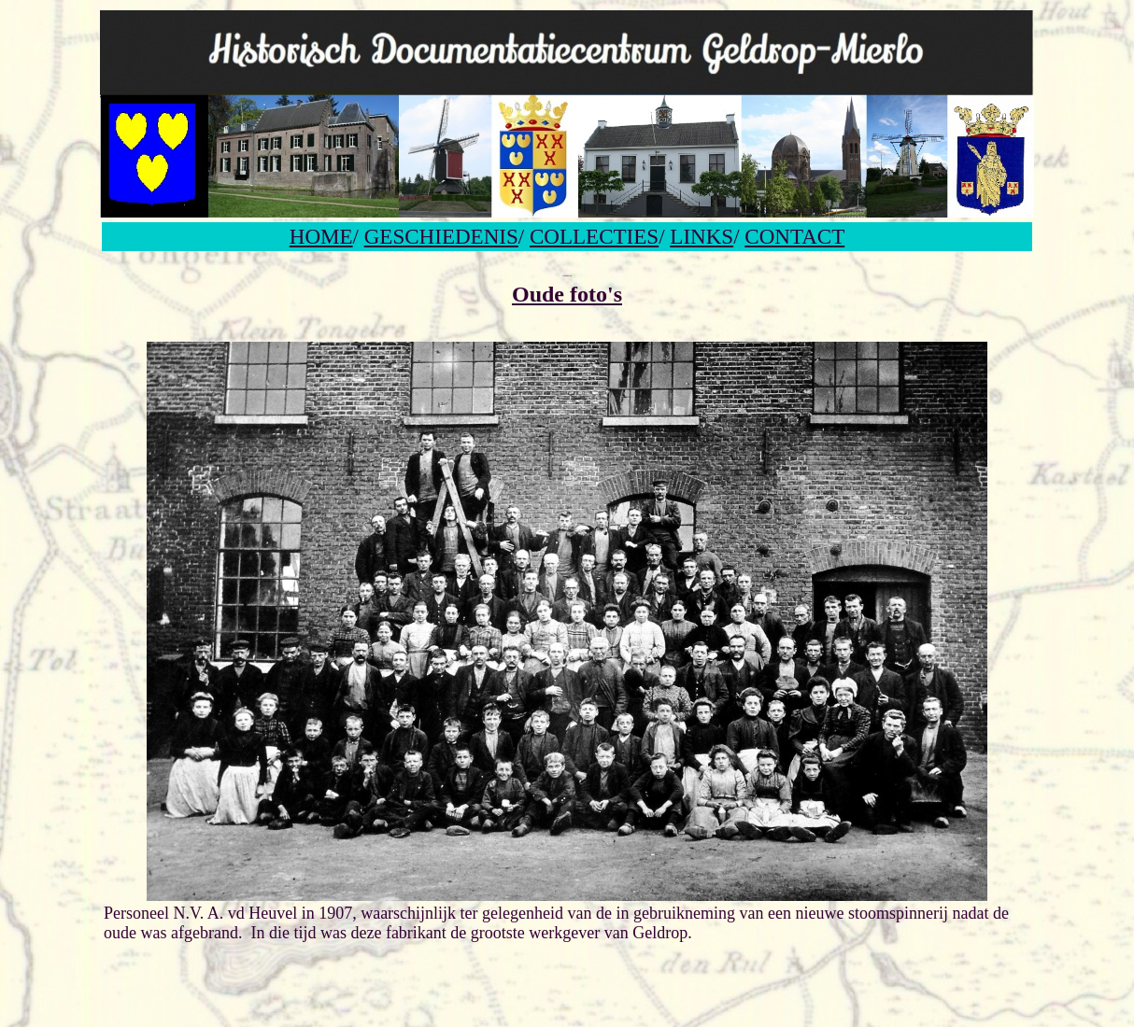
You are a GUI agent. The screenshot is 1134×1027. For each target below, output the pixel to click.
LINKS (701, 236)
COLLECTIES (594, 236)
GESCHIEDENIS (441, 236)
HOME (321, 236)
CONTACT (794, 236)
